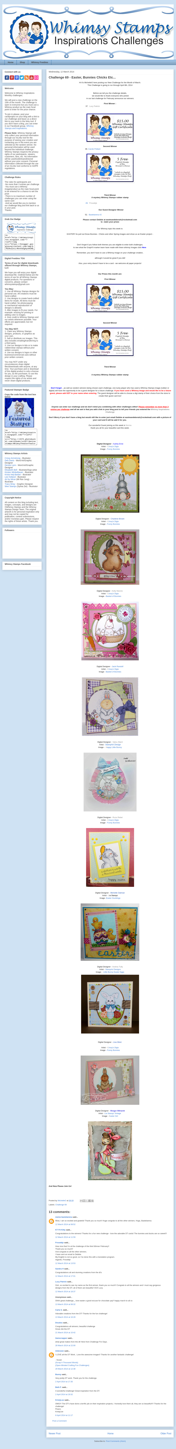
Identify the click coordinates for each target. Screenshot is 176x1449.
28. (87, 203)
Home (10, 62)
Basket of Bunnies (113, 596)
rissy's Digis (113, 446)
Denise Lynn (10, 471)
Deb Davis (9, 466)
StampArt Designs (113, 969)
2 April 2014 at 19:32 (64, 1394)
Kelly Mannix (117, 591)
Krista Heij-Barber (13, 481)
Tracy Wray (10, 490)
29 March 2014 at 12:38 (65, 1369)
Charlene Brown (117, 519)
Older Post (165, 1433)
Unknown (59, 1351)
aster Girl (113, 1116)
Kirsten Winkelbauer (14, 478)
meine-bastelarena (63, 1217)
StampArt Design (113, 744)
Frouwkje (59, 1242)
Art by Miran (10, 485)
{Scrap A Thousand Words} (66, 1362)
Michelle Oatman (117, 893)
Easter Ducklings (113, 898)
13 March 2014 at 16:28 (65, 1317)
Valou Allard (117, 742)
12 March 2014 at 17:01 (65, 1276)
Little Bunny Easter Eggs (113, 972)
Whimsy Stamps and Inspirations (19, 127)
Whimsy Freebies (39, 62)
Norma (128, 425)
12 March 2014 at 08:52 (65, 1224)
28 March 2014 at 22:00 (65, 1345)
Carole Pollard (94, 149)
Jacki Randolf (117, 666)
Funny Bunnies (113, 449)
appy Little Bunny (114, 747)
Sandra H (59, 1269)
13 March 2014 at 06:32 (65, 1304)
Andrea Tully (117, 967)
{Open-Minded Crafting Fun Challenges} (72, 1365)
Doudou (58, 1323)
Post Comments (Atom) (116, 1441)
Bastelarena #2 (95, 215)
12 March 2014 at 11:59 (65, 1237)
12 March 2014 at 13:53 (65, 1263)
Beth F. (58, 1387)
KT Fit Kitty (60, 1230)
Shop (22, 62)
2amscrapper (61, 1338)
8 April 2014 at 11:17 (64, 1415)
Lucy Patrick (61, 1282)
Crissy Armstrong (12, 464)
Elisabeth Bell (11, 476)
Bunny (58, 1374)
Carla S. (58, 1310)
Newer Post (55, 1433)
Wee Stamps (10, 492)
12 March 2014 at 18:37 (65, 1291)
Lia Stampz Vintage (113, 1113)
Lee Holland (10, 483)
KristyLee (59, 1400)
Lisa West (117, 1042)
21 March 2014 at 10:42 (65, 1332)
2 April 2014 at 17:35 (64, 1382)
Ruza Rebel (118, 817)
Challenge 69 (61, 1205)
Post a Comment (59, 1421)
